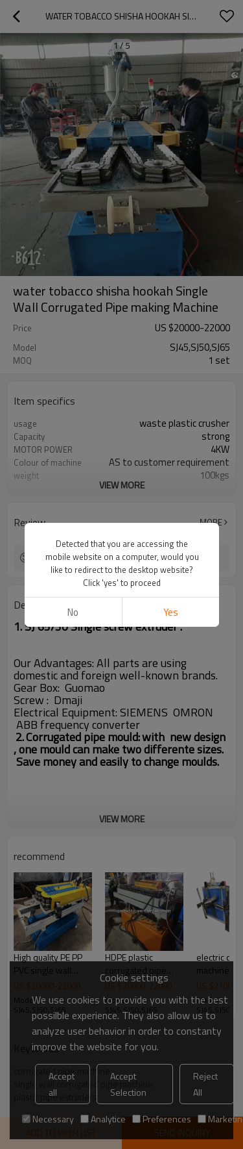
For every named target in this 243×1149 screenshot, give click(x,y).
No (72, 612)
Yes (170, 612)
